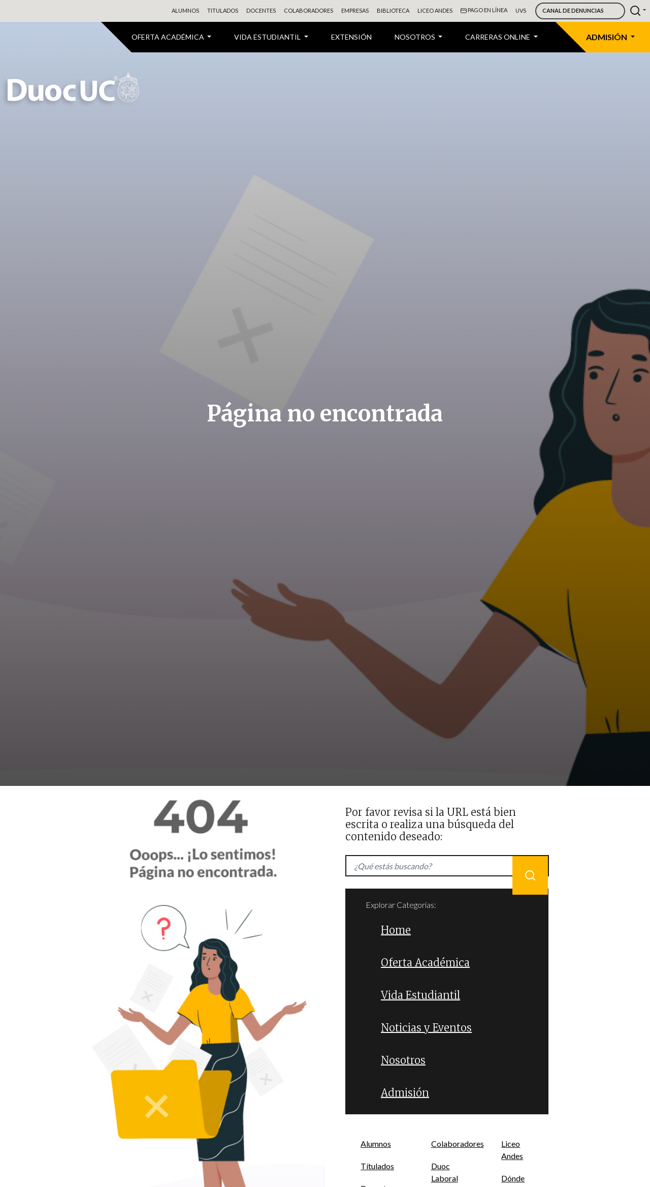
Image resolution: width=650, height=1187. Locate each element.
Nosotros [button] (416, 37)
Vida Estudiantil (420, 995)
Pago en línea (484, 11)
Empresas (355, 10)
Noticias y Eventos (426, 1027)
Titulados (222, 10)
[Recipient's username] (447, 865)
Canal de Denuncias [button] (573, 10)
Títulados (377, 1166)
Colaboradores (308, 10)
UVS (520, 10)
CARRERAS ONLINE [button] (498, 37)
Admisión (405, 1092)
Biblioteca (393, 10)
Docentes (261, 10)
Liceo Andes (434, 10)
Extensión (351, 37)
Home (396, 930)
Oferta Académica (425, 962)
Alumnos (185, 10)
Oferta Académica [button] (169, 37)
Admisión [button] (607, 37)
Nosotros (403, 1060)
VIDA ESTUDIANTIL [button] (268, 37)
